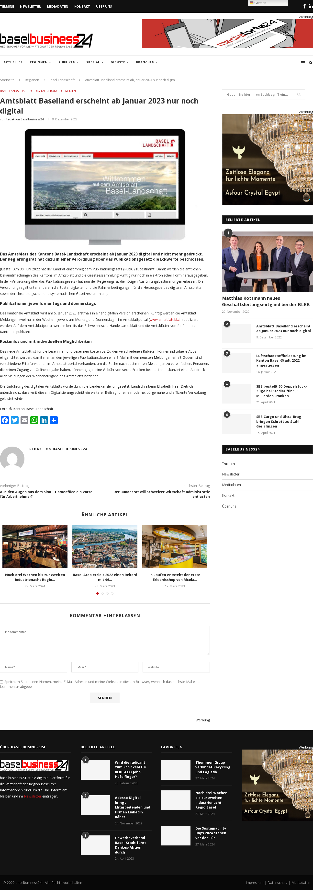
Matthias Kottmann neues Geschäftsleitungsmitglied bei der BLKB (266, 301)
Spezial (93, 62)
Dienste (118, 62)
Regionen (39, 62)
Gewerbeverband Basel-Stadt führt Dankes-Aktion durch (130, 845)
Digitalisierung (46, 91)
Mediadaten (57, 6)
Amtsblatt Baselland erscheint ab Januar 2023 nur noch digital (283, 328)
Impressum (255, 882)
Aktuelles (13, 62)
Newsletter (30, 6)
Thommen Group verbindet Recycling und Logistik (212, 767)
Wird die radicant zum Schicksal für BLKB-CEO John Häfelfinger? (130, 769)
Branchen (145, 62)
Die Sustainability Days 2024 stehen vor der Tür (210, 833)
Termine (7, 6)
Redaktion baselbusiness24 (25, 119)
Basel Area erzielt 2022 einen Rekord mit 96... (105, 577)
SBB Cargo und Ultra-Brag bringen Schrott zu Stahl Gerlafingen (278, 421)
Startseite (7, 80)
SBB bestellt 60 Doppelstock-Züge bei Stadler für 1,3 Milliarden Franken (281, 391)
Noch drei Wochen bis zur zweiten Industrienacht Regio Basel (211, 799)
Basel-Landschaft (62, 80)
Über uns (104, 6)
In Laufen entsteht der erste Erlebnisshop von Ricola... (174, 577)
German (258, 3)
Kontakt (82, 6)
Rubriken (67, 62)
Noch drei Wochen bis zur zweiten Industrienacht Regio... (35, 577)
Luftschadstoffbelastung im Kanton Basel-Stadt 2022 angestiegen (281, 360)
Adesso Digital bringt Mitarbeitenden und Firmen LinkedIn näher (132, 807)
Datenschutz (278, 882)
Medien (70, 91)
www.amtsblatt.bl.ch (165, 319)
